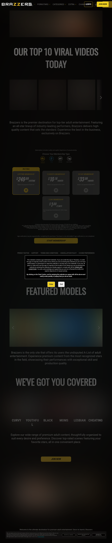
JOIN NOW (103, 4)
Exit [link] (61, 284)
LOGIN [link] (88, 4)
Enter (51, 284)
